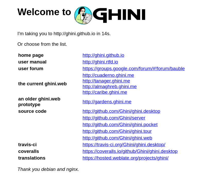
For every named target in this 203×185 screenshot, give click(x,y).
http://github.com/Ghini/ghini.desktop (121, 111)
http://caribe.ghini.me (105, 92)
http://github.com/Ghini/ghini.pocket (120, 124)
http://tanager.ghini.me (106, 81)
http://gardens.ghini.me (107, 101)
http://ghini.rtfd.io (100, 61)
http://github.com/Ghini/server (114, 118)
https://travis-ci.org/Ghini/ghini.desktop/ (124, 144)
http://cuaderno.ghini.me (108, 75)
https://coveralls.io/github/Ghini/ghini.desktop (130, 151)
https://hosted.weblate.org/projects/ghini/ (126, 158)
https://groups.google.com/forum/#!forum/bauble (134, 68)
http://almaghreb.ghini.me (110, 86)
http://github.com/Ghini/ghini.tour (117, 131)
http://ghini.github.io (103, 55)
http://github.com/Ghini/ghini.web (117, 138)
